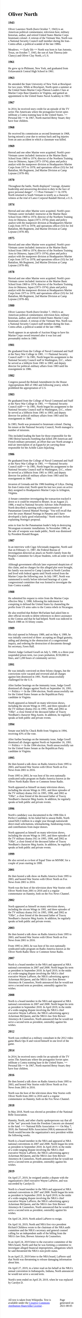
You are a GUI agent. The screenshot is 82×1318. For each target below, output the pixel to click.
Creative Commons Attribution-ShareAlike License (29, 1304)
